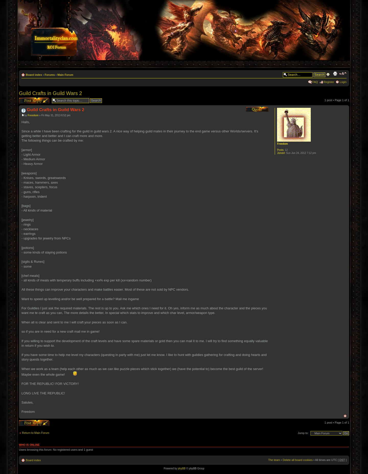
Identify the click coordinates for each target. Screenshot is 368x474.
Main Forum (65, 74)
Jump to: (303, 433)
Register (329, 81)
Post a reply (34, 100)
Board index (34, 74)
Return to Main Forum (35, 432)
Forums (49, 74)
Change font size (343, 73)
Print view (335, 73)
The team (274, 459)
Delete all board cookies (298, 459)
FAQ (315, 81)
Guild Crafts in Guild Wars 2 (50, 93)
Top (345, 416)
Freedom (33, 115)
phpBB (182, 468)
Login (343, 81)
